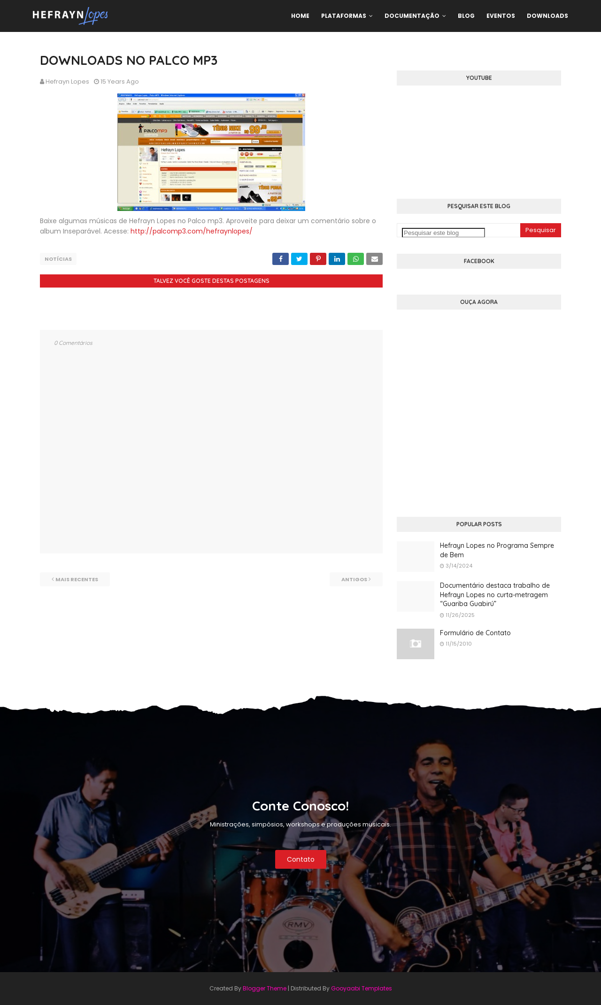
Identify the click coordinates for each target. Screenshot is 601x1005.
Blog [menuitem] (466, 16)
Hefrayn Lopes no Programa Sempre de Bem (497, 550)
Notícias (58, 259)
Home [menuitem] (300, 16)
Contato (301, 859)
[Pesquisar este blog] (443, 233)
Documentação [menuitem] (412, 16)
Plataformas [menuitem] (343, 16)
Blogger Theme (264, 988)
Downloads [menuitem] (547, 16)
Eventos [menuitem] (500, 16)
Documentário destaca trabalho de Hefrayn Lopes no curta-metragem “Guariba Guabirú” (495, 594)
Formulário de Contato (475, 633)
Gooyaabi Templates (361, 988)
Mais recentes (76, 579)
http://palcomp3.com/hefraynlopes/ (192, 231)
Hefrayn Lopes (67, 81)
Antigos (354, 579)
